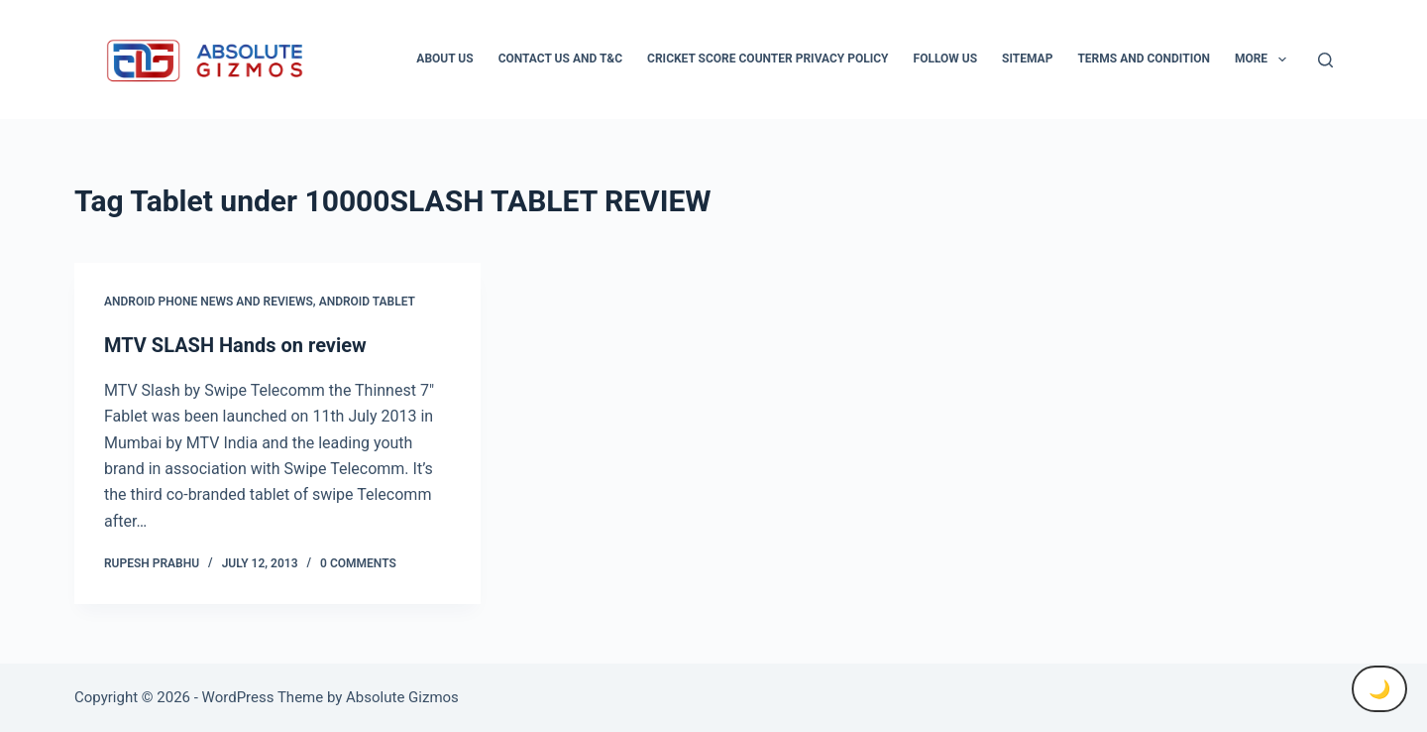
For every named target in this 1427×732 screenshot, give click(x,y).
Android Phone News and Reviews (208, 301)
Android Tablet (367, 301)
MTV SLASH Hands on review (235, 345)
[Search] (1325, 60)
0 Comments (358, 563)
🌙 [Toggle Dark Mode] (1379, 688)
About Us (444, 58)
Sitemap (1027, 58)
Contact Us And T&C (560, 58)
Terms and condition (1143, 58)
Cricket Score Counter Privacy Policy (767, 58)
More (1264, 59)
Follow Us (946, 58)
